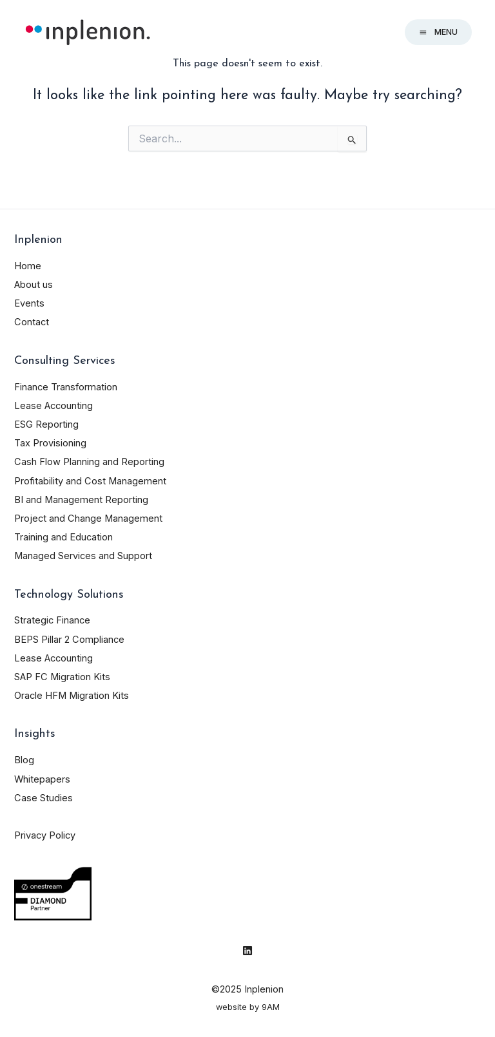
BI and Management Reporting (81, 500)
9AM (271, 1007)
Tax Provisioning (50, 443)
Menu (438, 32)
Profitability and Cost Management (90, 481)
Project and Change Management (88, 518)
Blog (24, 760)
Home (27, 266)
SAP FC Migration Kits (62, 677)
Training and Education (63, 537)
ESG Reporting (46, 424)
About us (33, 284)
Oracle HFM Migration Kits (71, 695)
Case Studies (43, 798)
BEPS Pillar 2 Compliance (69, 639)
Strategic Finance (52, 620)
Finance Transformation (65, 387)
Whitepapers (42, 779)
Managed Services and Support (83, 556)
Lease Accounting (53, 406)
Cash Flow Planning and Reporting (89, 462)
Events (29, 303)
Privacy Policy (44, 835)
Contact (31, 322)
